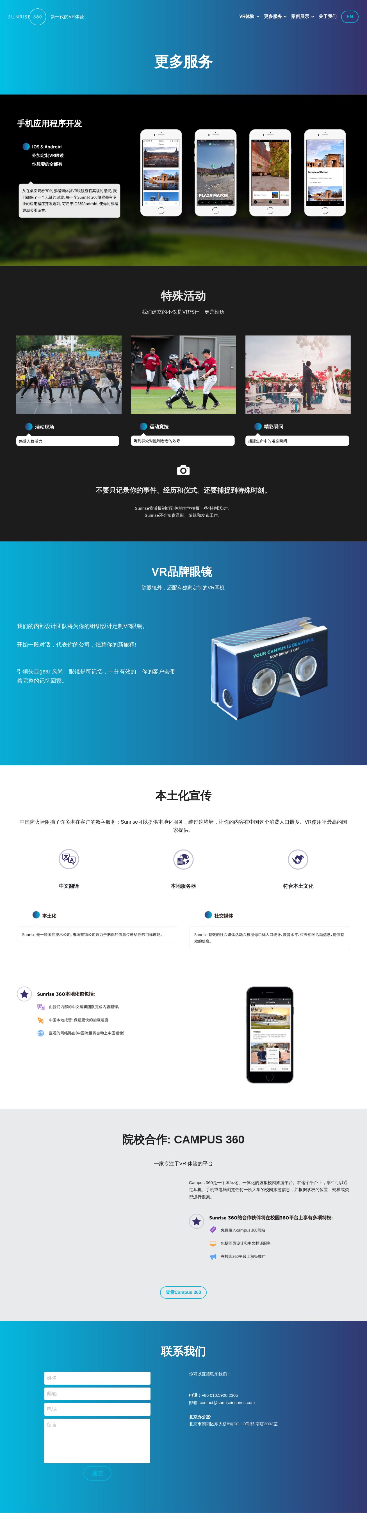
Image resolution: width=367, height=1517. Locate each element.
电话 (52, 1420)
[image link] (27, 16)
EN (350, 16)
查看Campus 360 (183, 1303)
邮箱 (52, 1404)
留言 (52, 1435)
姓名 (52, 1388)
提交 (97, 1484)
